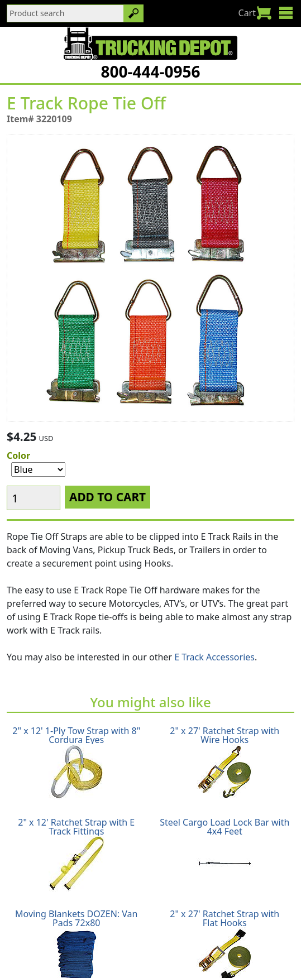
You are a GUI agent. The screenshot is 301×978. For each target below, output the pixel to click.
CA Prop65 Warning (177, 953)
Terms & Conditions (253, 940)
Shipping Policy (39, 940)
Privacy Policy (174, 940)
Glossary (108, 953)
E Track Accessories (214, 571)
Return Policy (108, 940)
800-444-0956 (150, 71)
